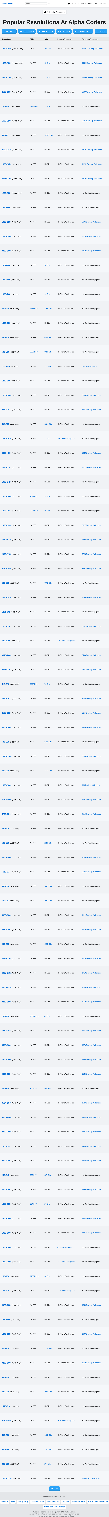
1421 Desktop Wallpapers (91, 1233)
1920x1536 (7, 1478)
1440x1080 (7, 1334)
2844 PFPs (34, 496)
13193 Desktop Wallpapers (92, 179)
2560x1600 (7, 92)
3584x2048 (7, 1103)
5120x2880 (7, 568)
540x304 (6, 886)
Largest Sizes (27, 31)
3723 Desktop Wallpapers (91, 540)
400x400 (6, 308)
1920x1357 (7, 1146)
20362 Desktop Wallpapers (92, 121)
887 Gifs (47, 1175)
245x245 (6, 1175)
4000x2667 (7, 1189)
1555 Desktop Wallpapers (91, 1031)
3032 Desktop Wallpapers (91, 626)
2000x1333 (7, 525)
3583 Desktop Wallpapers (91, 569)
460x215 (6, 828)
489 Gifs (47, 1088)
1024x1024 (7, 511)
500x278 (6, 742)
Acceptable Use (53, 1502)
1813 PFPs (34, 309)
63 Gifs (47, 1276)
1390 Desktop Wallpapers (91, 1060)
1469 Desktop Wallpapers (91, 1190)
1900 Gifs (48, 944)
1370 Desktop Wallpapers (91, 1045)
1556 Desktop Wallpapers (91, 987)
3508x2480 (7, 1117)
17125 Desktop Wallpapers (92, 150)
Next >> (54, 1489)
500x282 (6, 901)
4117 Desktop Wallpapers (91, 467)
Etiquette (65, 1502)
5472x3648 (7, 1031)
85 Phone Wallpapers (65, 1247)
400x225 (6, 944)
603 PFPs (33, 1175)
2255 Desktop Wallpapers (91, 713)
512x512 (6, 684)
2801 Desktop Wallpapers (91, 670)
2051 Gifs (48, 901)
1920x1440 (7, 236)
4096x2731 (7, 973)
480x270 (6, 337)
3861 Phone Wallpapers (66, 439)
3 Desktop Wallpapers (90, 366)
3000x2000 (7, 251)
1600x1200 (7, 121)
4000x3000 (7, 857)
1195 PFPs (34, 1276)
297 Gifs (47, 1464)
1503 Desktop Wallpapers (91, 1161)
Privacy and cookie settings (54, 1507)
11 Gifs (47, 439)
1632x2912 (7, 1290)
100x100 (6, 1016)
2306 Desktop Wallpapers (91, 756)
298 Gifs (47, 49)
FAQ (13, 1502)
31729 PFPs (34, 106)
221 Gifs (47, 366)
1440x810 (6, 1406)
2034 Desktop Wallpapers (91, 872)
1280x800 (6, 280)
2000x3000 (7, 1247)
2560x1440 (7, 150)
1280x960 (6, 207)
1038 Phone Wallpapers (66, 1421)
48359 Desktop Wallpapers (92, 77)
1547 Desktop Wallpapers (91, 1103)
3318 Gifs (48, 352)
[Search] (49, 3)
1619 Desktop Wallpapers (91, 958)
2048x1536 (7, 597)
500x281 (6, 135)
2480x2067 (7, 929)
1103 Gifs (48, 1435)
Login (96, 3)
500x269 (6, 1449)
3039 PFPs (34, 352)
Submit (75, 3)
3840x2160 (7, 77)
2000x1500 (7, 1132)
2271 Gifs (48, 771)
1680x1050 (7, 164)
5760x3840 (7, 814)
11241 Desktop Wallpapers (92, 164)
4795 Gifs (48, 309)
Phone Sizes (64, 31)
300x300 (6, 1088)
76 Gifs (47, 265)
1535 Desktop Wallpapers (91, 1074)
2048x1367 (7, 669)
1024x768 (6, 265)
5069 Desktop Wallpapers (91, 395)
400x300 (6, 771)
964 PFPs (33, 1204)
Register (103, 3)
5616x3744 (7, 872)
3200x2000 (7, 1363)
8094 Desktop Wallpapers (91, 222)
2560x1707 (7, 626)
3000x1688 (7, 727)
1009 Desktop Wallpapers (91, 1334)
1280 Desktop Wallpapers (91, 1305)
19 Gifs (47, 63)
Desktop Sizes (46, 31)
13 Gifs (47, 77)
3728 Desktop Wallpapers (91, 554)
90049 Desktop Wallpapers (92, 63)
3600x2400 (7, 1059)
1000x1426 (7, 482)
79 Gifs (47, 106)
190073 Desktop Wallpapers (92, 49)
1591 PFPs (34, 1016)
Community (86, 3)
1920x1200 (7, 63)
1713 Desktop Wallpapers (91, 973)
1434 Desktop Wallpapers (91, 1146)
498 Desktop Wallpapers (91, 785)
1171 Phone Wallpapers (66, 1262)
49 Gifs (47, 1016)
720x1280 (6, 641)
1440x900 (6, 381)
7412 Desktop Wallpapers (91, 251)
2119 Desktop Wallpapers (91, 814)
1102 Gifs (48, 1449)
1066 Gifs (48, 1392)
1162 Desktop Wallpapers (91, 1363)
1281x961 (6, 612)
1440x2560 (7, 1262)
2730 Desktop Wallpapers (91, 698)
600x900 (6, 1377)
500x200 (6, 1435)
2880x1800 (7, 395)
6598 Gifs (48, 337)
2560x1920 (7, 713)
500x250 (6, 843)
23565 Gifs (48, 135)
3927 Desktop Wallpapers (91, 525)
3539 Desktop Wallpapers (91, 597)
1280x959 (6, 1319)
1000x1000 (7, 496)
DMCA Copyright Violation (98, 1502)
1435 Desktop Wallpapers (91, 1132)
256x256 (6, 1276)
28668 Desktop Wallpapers (92, 92)
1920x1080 (7, 48)
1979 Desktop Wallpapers (91, 930)
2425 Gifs (48, 742)
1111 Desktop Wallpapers (91, 915)
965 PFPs (33, 1088)
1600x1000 (7, 785)
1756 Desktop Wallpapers (91, 857)
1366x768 (6, 294)
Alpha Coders (7, 4)
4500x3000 (7, 1045)
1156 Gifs (48, 1348)
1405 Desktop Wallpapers (91, 727)
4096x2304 (7, 958)
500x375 (6, 424)
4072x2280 (7, 1305)
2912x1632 (7, 410)
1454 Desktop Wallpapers (91, 1117)
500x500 (6, 352)
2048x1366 (7, 756)
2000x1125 (7, 554)
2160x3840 (7, 1420)
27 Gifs (47, 1204)
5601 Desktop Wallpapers (91, 410)
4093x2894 (7, 1074)
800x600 (6, 1464)
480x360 (6, 1392)
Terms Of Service (37, 1502)
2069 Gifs (48, 886)
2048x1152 (7, 467)
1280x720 (6, 366)
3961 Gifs (48, 583)
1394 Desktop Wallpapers (91, 1218)
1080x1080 (7, 1204)
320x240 (6, 1348)
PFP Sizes (101, 31)
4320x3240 (7, 915)
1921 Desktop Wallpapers (91, 800)
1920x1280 (7, 222)
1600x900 (6, 323)
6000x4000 (7, 453)
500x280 (6, 583)
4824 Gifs (48, 424)
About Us (4, 1502)
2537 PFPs (34, 684)
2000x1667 (7, 1161)
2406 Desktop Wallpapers (91, 655)
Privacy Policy (23, 1502)
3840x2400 (7, 655)
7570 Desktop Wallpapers (91, 236)
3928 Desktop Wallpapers (91, 453)
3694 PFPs (34, 511)
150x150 (6, 106)
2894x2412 (7, 698)
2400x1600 (7, 1218)
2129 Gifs (48, 843)
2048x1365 (7, 178)
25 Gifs (47, 511)
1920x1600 (7, 1233)
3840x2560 (7, 1002)
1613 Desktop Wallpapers (91, 1002)
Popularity (9, 31)
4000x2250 (7, 987)
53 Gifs (47, 496)
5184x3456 (7, 799)
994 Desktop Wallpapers (91, 1478)
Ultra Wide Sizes (83, 31)
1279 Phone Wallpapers (66, 1291)
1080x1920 (7, 438)
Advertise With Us (78, 1502)
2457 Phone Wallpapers (66, 641)
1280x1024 (7, 193)
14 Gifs (47, 294)
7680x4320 (7, 539)
